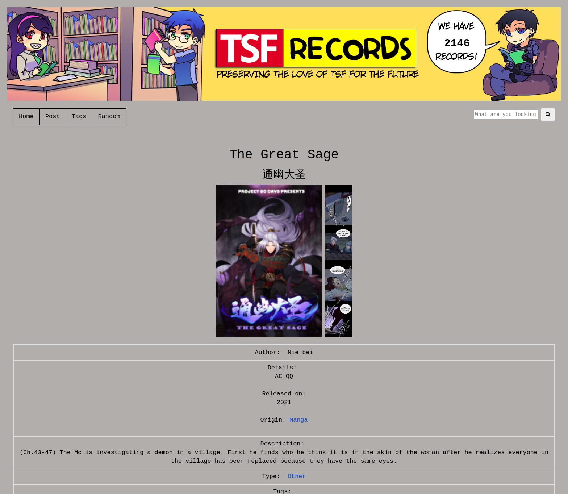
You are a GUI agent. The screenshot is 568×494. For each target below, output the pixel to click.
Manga (298, 419)
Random (109, 116)
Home (26, 116)
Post (52, 116)
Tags (79, 116)
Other (297, 476)
